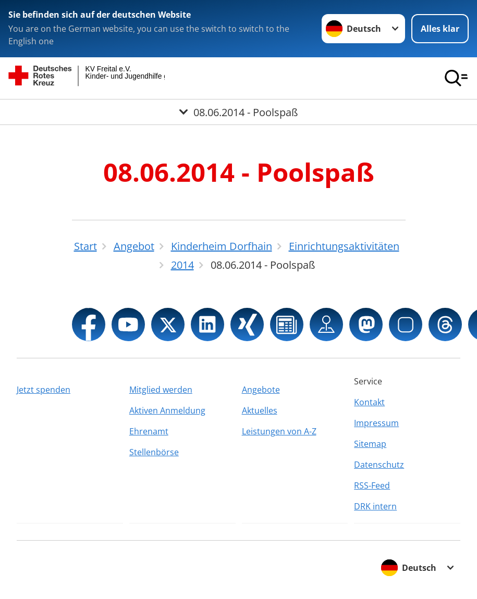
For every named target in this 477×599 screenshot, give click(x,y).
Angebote (261, 389)
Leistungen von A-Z (279, 431)
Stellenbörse (154, 452)
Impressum (376, 423)
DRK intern (375, 506)
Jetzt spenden (43, 389)
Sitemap (370, 444)
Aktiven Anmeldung (167, 410)
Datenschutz (379, 464)
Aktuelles (259, 410)
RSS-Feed (372, 485)
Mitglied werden (160, 389)
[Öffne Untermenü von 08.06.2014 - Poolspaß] (238, 111)
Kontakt (369, 402)
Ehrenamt (148, 431)
